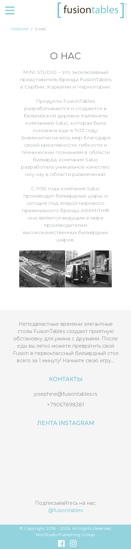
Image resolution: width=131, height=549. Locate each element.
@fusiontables (65, 510)
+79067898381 (65, 405)
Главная (19, 29)
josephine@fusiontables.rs (65, 394)
